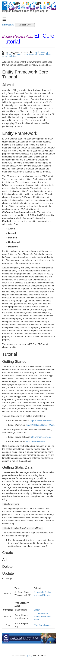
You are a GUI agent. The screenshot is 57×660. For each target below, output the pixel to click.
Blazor (37, 610)
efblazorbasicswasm (35, 441)
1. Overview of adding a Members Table (42, 616)
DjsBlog (29, 656)
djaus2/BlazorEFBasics (42, 420)
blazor (8, 54)
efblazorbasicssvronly (41, 437)
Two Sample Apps (43, 625)
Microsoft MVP (25, 25)
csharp (41, 54)
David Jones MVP (42, 52)
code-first (12, 56)
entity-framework (30, 54)
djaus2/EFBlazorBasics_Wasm (40, 425)
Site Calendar (8, 25)
